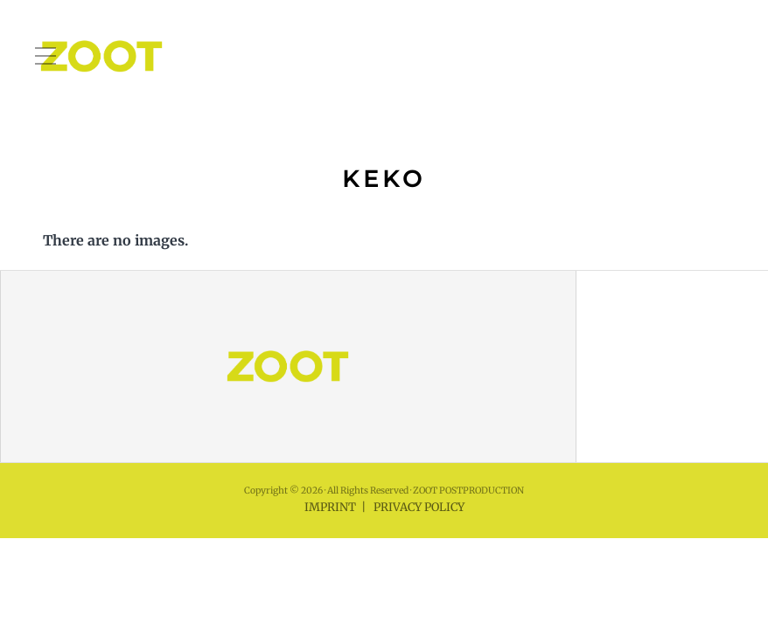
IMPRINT (330, 507)
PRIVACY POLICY (419, 507)
